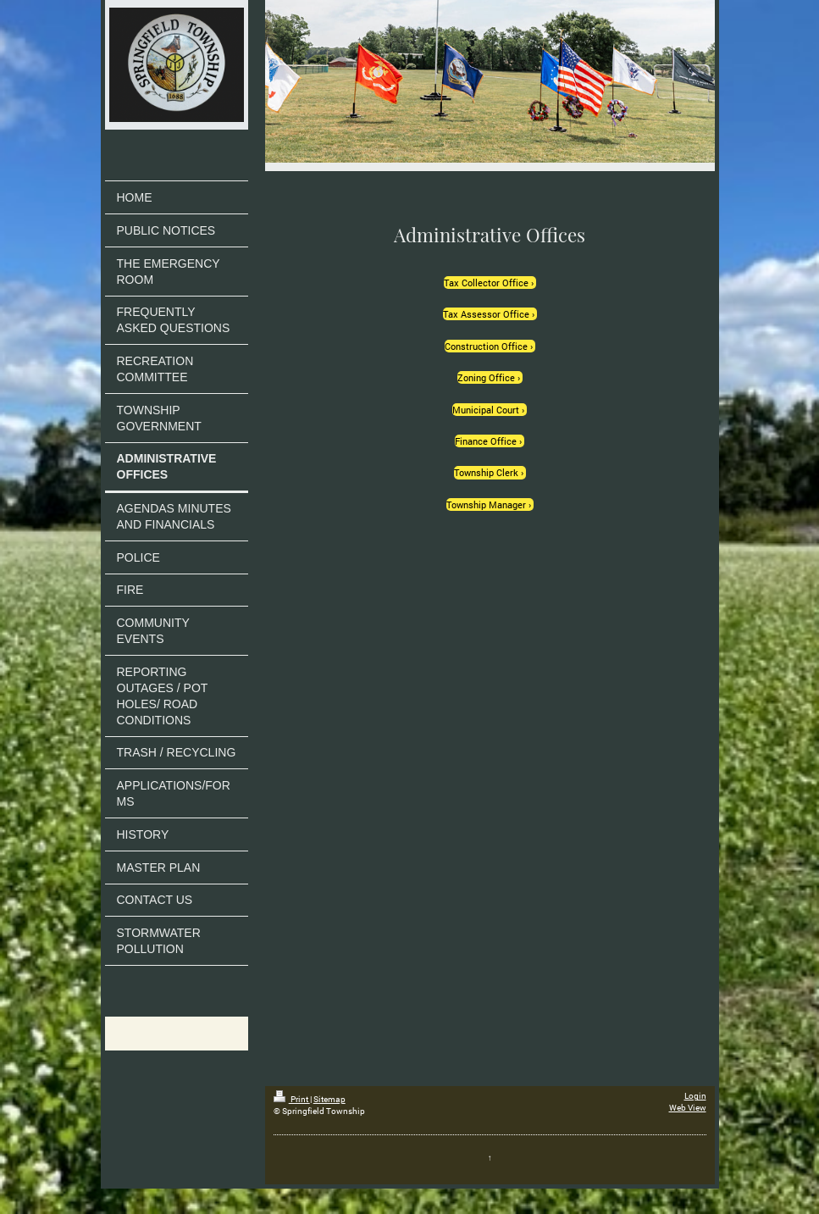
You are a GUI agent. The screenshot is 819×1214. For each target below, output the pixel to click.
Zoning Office (486, 377)
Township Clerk (486, 472)
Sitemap (329, 1099)
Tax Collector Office (486, 282)
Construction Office (486, 346)
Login (695, 1095)
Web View (687, 1107)
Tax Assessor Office (486, 314)
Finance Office (486, 441)
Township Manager (486, 504)
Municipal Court (485, 409)
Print (292, 1099)
